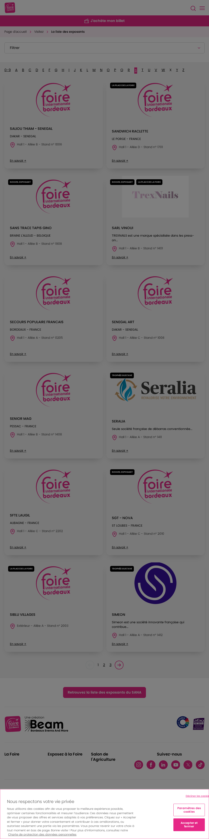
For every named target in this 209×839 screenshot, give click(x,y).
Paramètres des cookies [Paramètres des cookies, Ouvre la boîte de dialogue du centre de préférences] (189, 810)
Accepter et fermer (189, 825)
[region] (104, 814)
